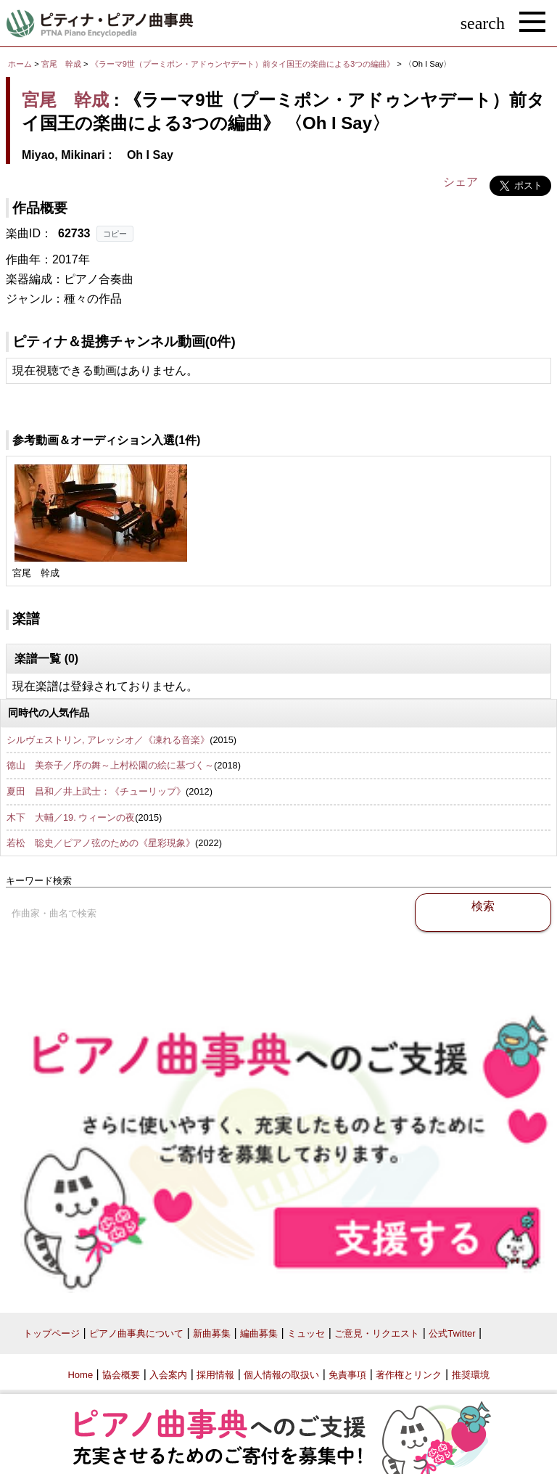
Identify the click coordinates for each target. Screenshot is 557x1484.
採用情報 (215, 1374)
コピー (115, 233)
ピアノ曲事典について (136, 1333)
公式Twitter (452, 1333)
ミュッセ (306, 1333)
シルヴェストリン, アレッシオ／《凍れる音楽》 (108, 739)
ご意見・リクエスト (376, 1333)
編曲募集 (259, 1333)
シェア (460, 182)
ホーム (20, 64)
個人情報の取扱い (281, 1374)
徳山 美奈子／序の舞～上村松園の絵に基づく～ (110, 765)
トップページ (51, 1333)
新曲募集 (212, 1333)
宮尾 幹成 (61, 64)
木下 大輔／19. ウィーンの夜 (71, 817)
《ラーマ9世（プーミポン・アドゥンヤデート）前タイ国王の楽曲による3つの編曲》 (244, 64)
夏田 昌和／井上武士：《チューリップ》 (96, 791)
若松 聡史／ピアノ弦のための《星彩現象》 (101, 842)
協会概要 (121, 1374)
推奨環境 (471, 1374)
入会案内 (168, 1374)
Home (80, 1374)
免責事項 (347, 1374)
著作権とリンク (409, 1374)
